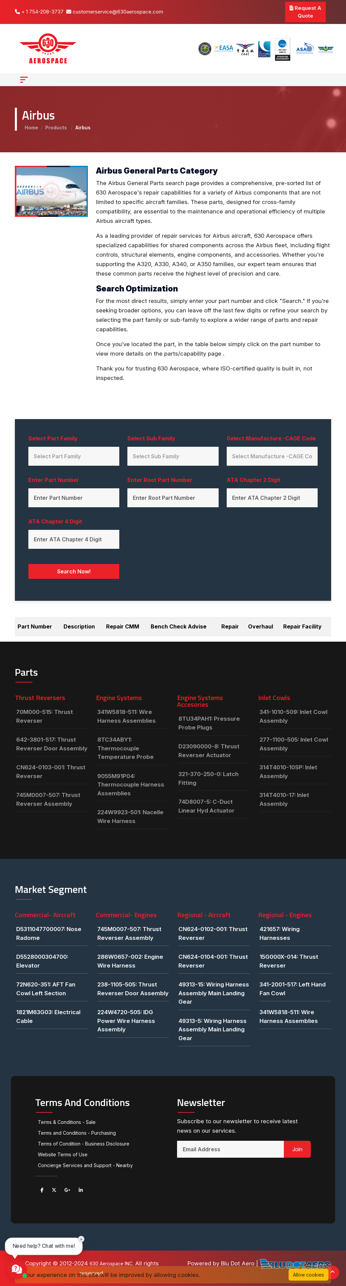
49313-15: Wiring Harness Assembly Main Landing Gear (213, 993)
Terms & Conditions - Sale (67, 1122)
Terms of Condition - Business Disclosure (83, 1144)
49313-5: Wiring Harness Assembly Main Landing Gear (212, 1029)
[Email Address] (230, 1149)
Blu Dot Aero (238, 1263)
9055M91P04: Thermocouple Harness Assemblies (130, 785)
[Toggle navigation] (24, 79)
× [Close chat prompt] (81, 1239)
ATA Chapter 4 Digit (55, 521)
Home (31, 127)
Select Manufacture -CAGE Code (271, 438)
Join (297, 1149)
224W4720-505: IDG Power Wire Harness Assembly (126, 1021)
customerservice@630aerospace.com (114, 11)
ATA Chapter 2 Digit (253, 480)
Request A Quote (305, 12)
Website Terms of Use (63, 1154)
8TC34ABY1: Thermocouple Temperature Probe (125, 748)
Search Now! (74, 571)
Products (56, 127)
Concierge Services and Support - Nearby (85, 1165)
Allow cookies (308, 1275)
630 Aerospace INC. (111, 1263)
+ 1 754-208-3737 (39, 11)
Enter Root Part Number (159, 480)
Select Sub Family (151, 438)
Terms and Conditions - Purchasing (77, 1133)
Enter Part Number (53, 480)
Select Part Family (53, 438)
